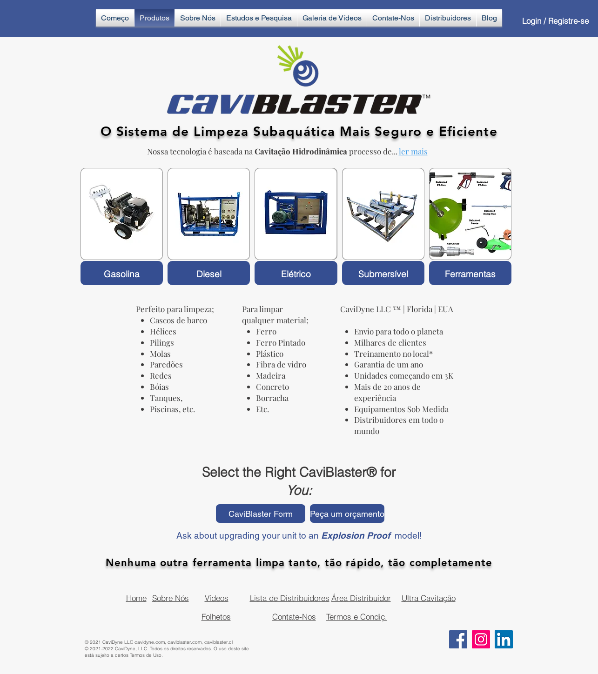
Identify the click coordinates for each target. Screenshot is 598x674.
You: (299, 490)
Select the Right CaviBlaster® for (299, 472)
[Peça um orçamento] (347, 513)
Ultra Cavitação (429, 598)
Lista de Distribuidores (289, 598)
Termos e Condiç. (356, 616)
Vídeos (216, 598)
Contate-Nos (294, 616)
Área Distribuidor (361, 598)
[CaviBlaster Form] (260, 513)
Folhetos (216, 616)
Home (136, 598)
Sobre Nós (170, 598)
